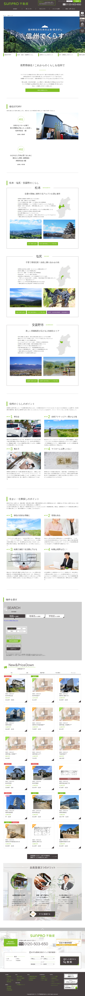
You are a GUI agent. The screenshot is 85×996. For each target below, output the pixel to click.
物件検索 (19, 980)
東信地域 (9, 988)
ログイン (69, 1)
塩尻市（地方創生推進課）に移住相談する (58, 312)
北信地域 (9, 986)
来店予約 (9, 981)
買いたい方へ (29, 8)
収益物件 (18, 960)
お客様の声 (54, 978)
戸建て (18, 958)
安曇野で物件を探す (32, 380)
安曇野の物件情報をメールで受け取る (48, 380)
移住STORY (8, 54)
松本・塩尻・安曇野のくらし (25, 54)
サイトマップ (54, 985)
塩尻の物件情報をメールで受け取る (36, 312)
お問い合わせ (10, 980)
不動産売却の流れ (33, 976)
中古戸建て (58, 672)
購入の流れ (19, 976)
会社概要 (43, 976)
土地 (27, 672)
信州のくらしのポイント (46, 54)
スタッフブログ (55, 980)
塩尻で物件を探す (20, 312)
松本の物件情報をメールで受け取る (48, 243)
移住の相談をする (42, 90)
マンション (73, 672)
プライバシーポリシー (56, 983)
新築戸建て (42, 672)
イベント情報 (54, 976)
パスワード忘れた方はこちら (11, 620)
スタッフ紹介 (44, 980)
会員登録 (9, 976)
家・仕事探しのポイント (66, 54)
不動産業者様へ (32, 978)
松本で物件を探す (32, 243)
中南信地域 (9, 990)
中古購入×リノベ (21, 984)
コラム (52, 981)
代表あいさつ (44, 978)
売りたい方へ (42, 8)
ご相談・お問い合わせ (70, 8)
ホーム (4, 15)
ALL (12, 672)
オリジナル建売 (56, 8)
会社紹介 (15, 8)
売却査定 (31, 980)
